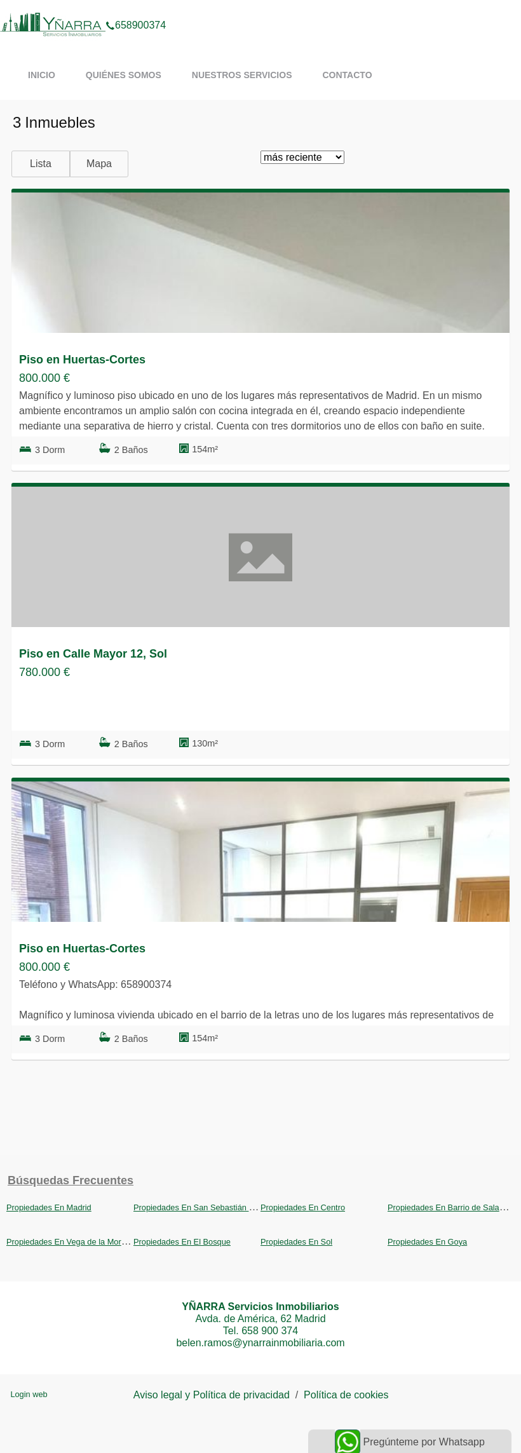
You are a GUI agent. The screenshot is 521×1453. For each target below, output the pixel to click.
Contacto (347, 75)
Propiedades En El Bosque (182, 1242)
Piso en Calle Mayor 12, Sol (93, 653)
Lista (40, 163)
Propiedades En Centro (302, 1207)
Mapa (99, 163)
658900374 (135, 9)
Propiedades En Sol (296, 1242)
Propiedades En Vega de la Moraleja (72, 1242)
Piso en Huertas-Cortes (82, 359)
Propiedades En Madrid (48, 1207)
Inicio (41, 75)
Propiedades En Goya (427, 1242)
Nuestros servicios (242, 75)
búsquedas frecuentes (70, 1180)
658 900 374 (269, 1330)
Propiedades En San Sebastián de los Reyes (214, 1207)
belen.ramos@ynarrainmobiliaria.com (260, 1342)
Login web (28, 1394)
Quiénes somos (123, 75)
